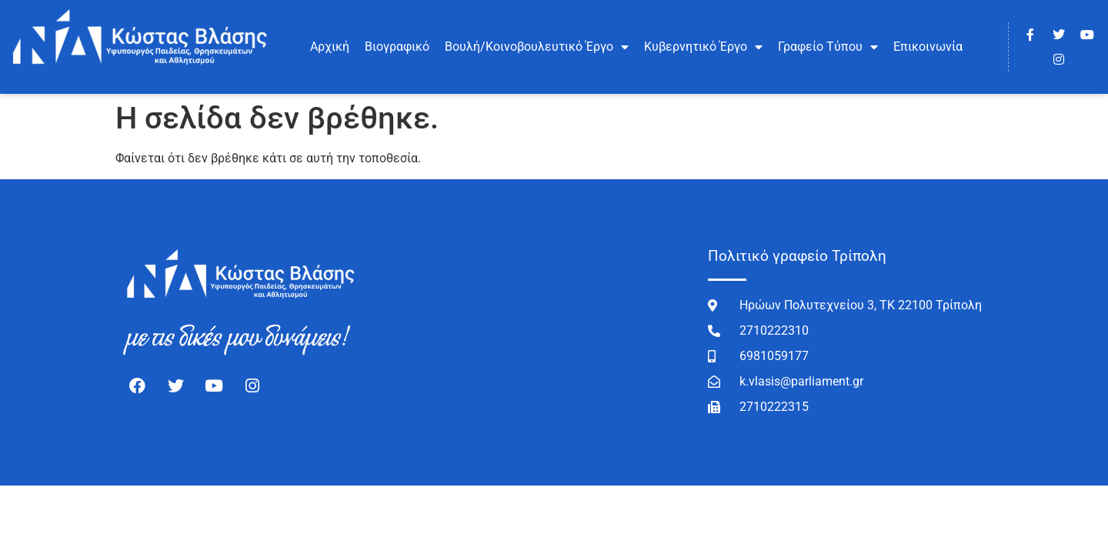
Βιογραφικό (397, 46)
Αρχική (329, 46)
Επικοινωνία (928, 46)
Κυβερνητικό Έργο (703, 47)
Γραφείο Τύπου (828, 47)
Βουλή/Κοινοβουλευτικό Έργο (537, 47)
